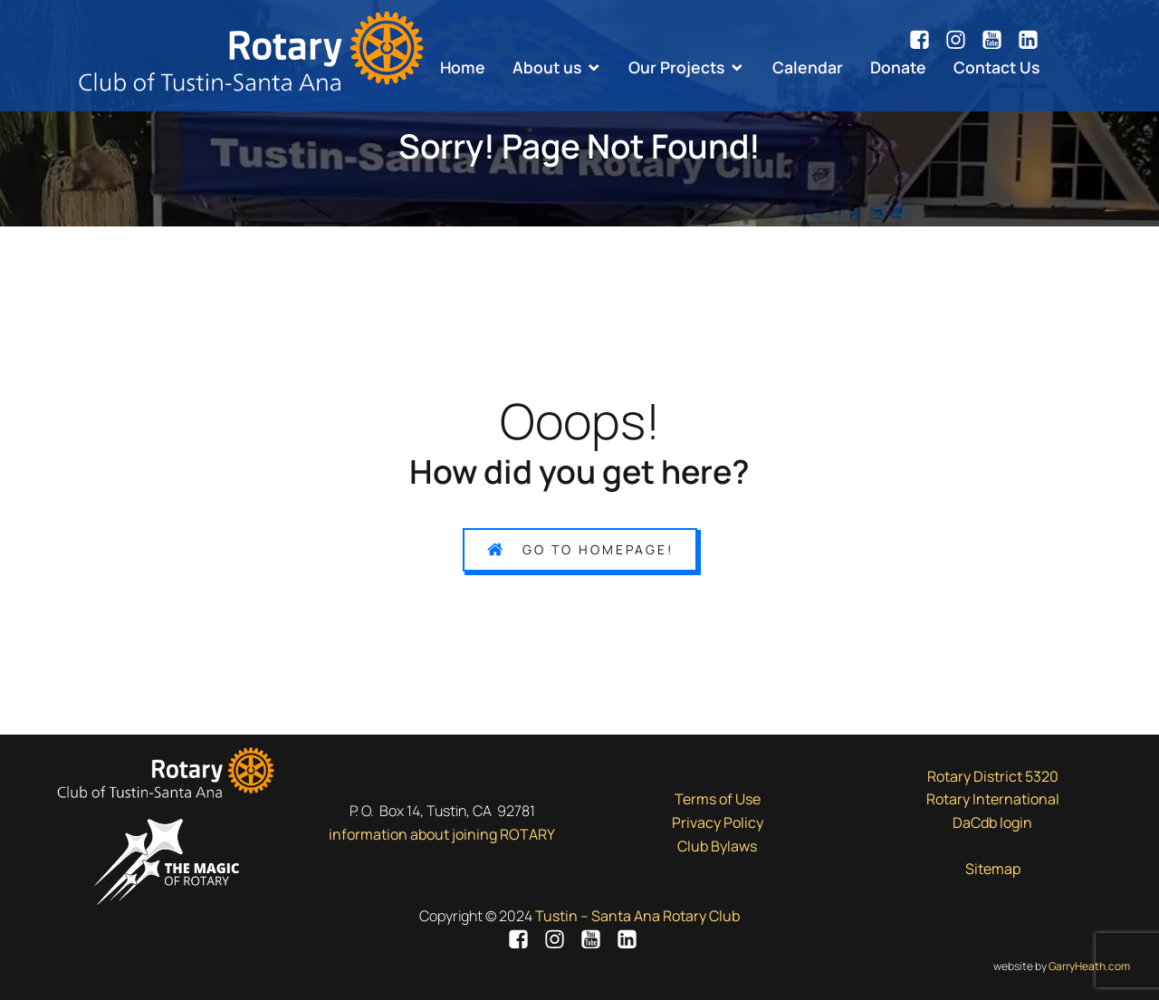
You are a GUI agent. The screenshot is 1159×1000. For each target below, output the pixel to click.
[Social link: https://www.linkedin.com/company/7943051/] (1028, 40)
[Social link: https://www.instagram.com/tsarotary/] (962, 40)
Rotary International (992, 799)
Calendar (807, 67)
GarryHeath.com (1089, 966)
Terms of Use (718, 799)
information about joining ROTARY (442, 834)
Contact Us (996, 67)
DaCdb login (992, 822)
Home (462, 67)
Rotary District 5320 (992, 776)
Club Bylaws (717, 846)
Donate (898, 67)
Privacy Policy (717, 822)
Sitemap (992, 869)
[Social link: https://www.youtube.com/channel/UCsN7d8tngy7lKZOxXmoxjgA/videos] (999, 40)
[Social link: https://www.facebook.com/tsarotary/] (926, 40)
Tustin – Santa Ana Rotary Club (637, 916)
